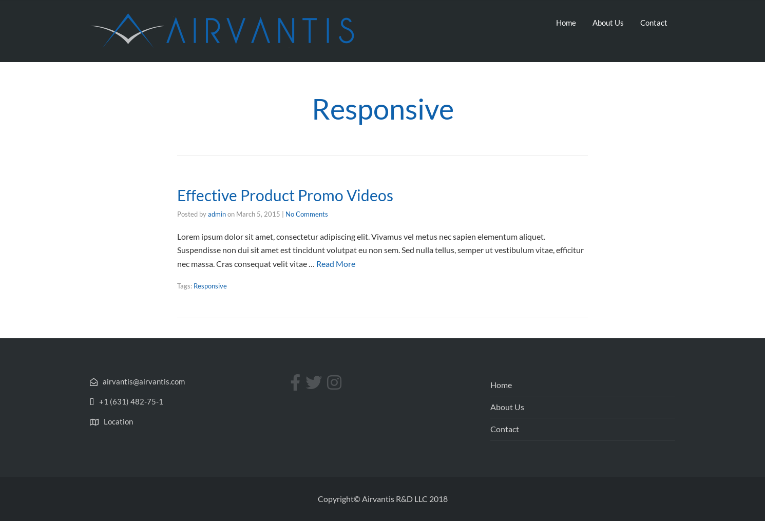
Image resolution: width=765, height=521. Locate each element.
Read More (335, 263)
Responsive (210, 286)
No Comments (306, 214)
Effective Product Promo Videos (285, 195)
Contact (653, 22)
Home (566, 22)
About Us (608, 22)
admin (217, 214)
